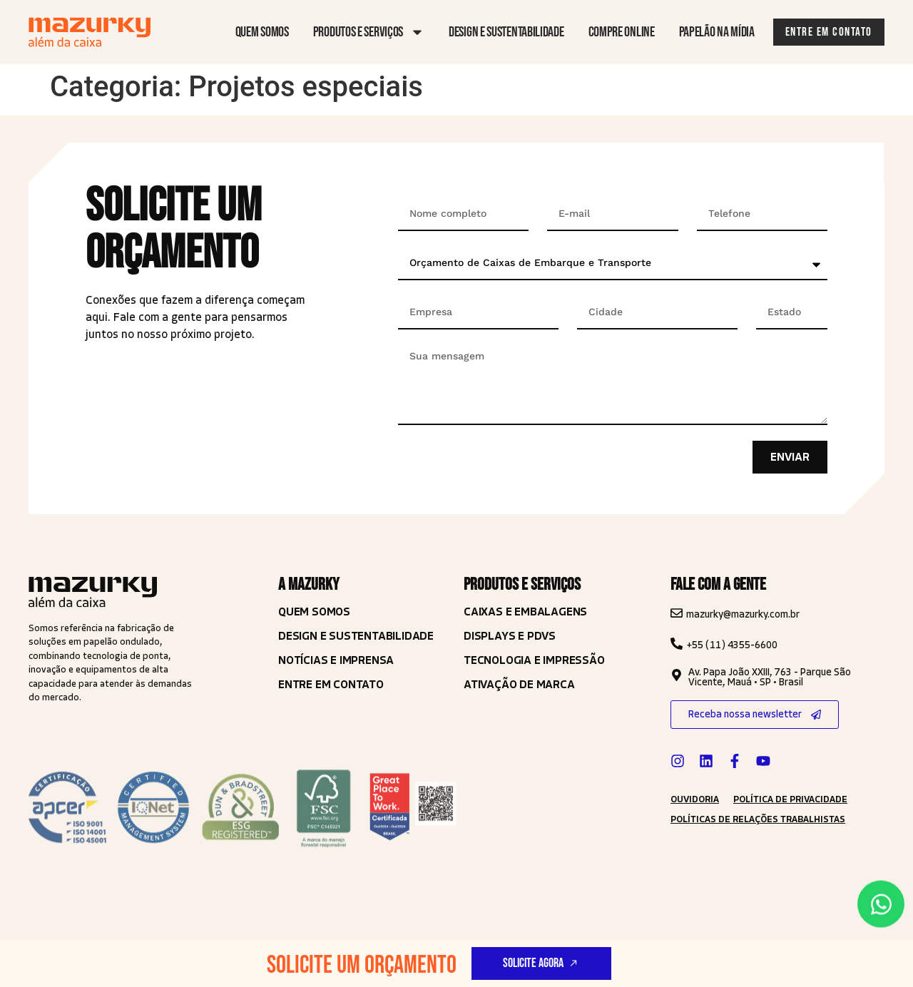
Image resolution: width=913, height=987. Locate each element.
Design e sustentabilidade (506, 32)
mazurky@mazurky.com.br (743, 614)
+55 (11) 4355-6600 (731, 645)
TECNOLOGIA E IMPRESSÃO (534, 660)
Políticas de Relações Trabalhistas (757, 819)
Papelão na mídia (717, 32)
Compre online (621, 32)
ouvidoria (694, 799)
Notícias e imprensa (336, 660)
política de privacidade (790, 799)
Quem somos (262, 32)
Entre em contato (331, 684)
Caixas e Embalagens (525, 611)
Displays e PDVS (510, 636)
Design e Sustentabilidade (356, 636)
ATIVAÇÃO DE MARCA (519, 684)
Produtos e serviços (368, 32)
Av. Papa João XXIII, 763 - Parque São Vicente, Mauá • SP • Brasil (769, 677)
